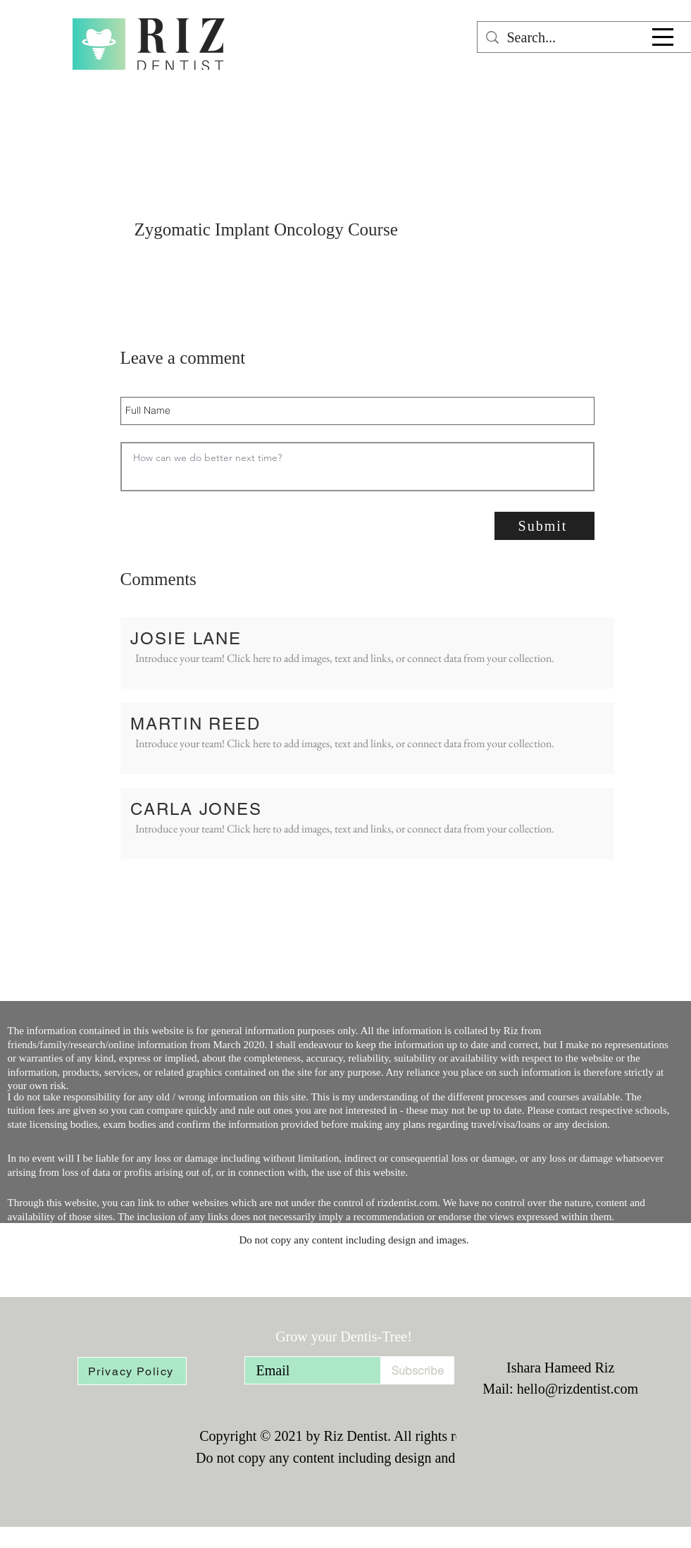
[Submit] (544, 526)
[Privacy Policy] (132, 1371)
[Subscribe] (417, 1370)
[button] (662, 37)
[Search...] (584, 37)
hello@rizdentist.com (577, 1388)
